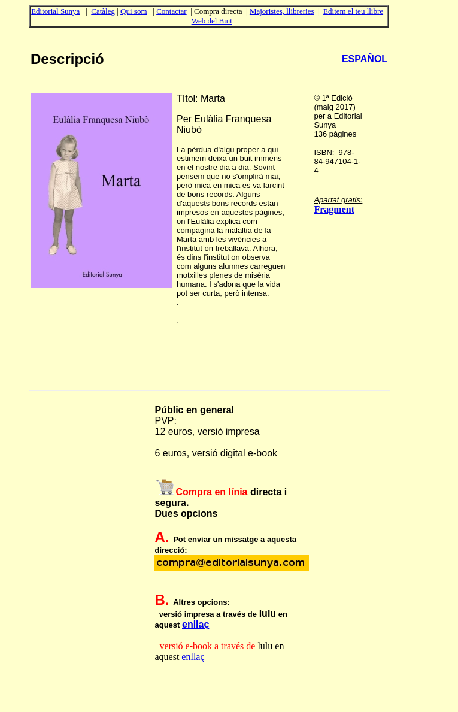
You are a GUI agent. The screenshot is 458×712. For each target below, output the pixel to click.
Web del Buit (212, 20)
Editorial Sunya (55, 11)
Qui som (133, 11)
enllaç (195, 624)
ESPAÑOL (364, 59)
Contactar (171, 11)
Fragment (334, 209)
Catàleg (103, 11)
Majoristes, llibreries (282, 11)
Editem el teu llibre (353, 11)
